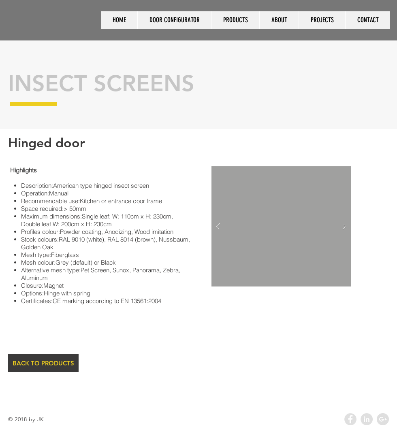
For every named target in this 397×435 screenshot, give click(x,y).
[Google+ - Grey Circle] (383, 419)
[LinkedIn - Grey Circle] (367, 419)
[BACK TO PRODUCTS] (43, 363)
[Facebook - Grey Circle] (350, 419)
